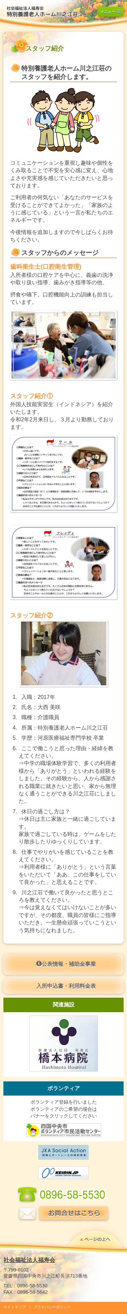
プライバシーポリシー (52, 1307)
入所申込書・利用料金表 (66, 986)
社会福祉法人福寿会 (29, 1260)
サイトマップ (14, 1307)
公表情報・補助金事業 (66, 964)
